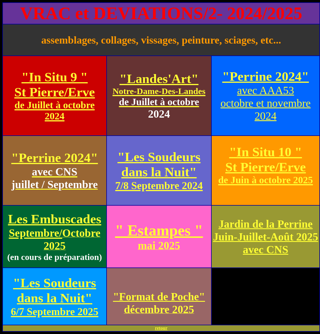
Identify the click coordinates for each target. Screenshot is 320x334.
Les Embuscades (54, 225)
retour (161, 328)
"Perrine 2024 (51, 157)
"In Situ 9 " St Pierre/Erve (54, 95)
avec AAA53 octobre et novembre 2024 (265, 103)
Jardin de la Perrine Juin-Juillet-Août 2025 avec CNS (265, 237)
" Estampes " (159, 230)
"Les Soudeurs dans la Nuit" (159, 170)
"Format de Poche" (159, 296)
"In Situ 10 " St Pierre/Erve (265, 165)
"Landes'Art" (158, 89)
